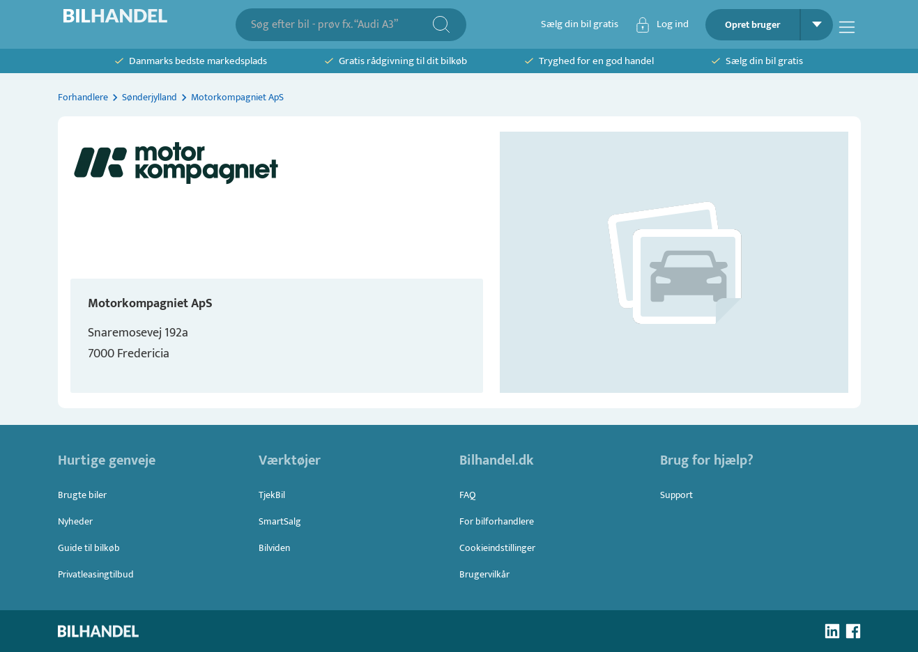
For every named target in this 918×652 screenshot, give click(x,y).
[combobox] (341, 25)
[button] (674, 262)
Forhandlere (83, 97)
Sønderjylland (149, 97)
